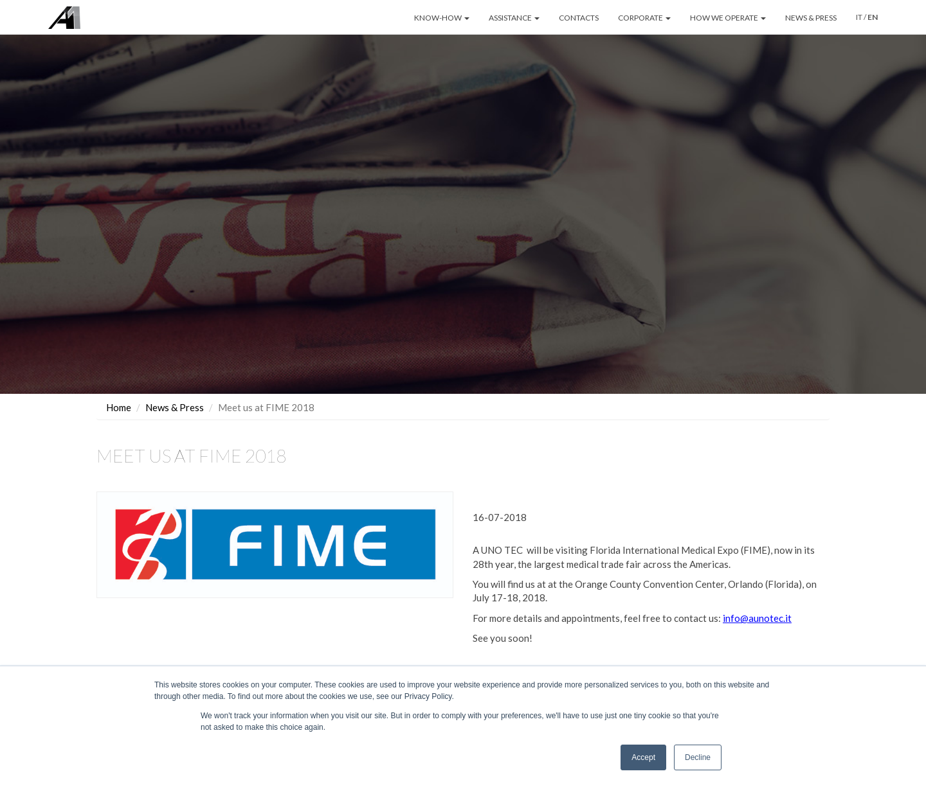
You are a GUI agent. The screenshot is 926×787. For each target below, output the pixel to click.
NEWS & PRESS (811, 17)
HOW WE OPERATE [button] (728, 17)
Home (118, 406)
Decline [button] (698, 757)
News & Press (174, 406)
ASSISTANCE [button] (514, 17)
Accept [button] (643, 757)
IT (859, 17)
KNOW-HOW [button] (441, 17)
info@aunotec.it (757, 618)
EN (872, 17)
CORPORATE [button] (644, 17)
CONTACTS (579, 17)
